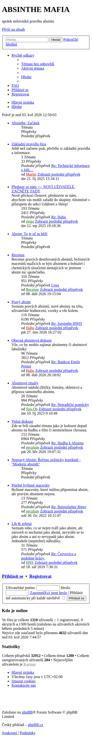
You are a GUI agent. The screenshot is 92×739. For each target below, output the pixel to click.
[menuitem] (37, 64)
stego (30, 221)
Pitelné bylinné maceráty (31, 485)
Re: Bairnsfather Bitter (68, 507)
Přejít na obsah (13, 29)
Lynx (55, 285)
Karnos (30, 664)
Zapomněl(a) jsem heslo (48, 593)
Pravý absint (21, 302)
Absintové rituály (25, 383)
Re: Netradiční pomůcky (70, 405)
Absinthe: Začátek (26, 123)
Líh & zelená (22, 524)
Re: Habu (58, 217)
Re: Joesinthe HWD (66, 324)
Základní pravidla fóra (29, 144)
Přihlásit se (12, 576)
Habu (30, 328)
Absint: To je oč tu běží (29, 234)
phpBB (27, 712)
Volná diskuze (22, 421)
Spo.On (31, 409)
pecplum (32, 447)
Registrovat (40, 576)
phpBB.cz (35, 725)
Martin (31, 174)
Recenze (18, 255)
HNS (30, 562)
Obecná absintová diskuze (32, 340)
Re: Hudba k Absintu (67, 443)
